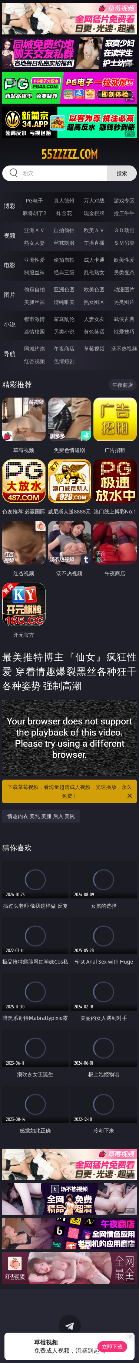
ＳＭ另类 (124, 242)
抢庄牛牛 (124, 213)
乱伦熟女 (94, 272)
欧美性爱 (124, 259)
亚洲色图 (64, 289)
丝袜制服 (64, 242)
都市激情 (34, 318)
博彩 (10, 206)
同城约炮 (34, 348)
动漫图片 (124, 289)
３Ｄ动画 (124, 230)
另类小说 (64, 331)
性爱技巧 (124, 331)
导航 (10, 354)
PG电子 (34, 200)
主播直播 (94, 242)
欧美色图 (94, 289)
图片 (10, 295)
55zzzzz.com (69, 154)
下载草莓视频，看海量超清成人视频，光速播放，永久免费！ (70, 791)
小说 (10, 324)
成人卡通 (94, 259)
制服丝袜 (34, 272)
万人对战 (94, 200)
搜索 (122, 173)
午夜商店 (64, 348)
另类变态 (124, 272)
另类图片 (124, 301)
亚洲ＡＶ (34, 230)
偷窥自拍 (34, 289)
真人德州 (64, 200)
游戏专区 (124, 200)
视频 (10, 235)
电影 (10, 265)
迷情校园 (34, 331)
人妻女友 (94, 318)
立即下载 (112, 1346)
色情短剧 (64, 361)
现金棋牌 (94, 213)
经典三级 (64, 272)
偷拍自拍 (64, 259)
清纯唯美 (64, 301)
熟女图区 (94, 301)
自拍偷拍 (64, 230)
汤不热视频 (124, 348)
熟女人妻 (34, 242)
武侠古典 (124, 318)
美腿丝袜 (34, 301)
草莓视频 (94, 348)
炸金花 (64, 213)
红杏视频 (34, 361)
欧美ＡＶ (94, 230)
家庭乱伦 (64, 318)
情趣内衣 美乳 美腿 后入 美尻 (41, 816)
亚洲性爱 (34, 259)
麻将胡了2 (34, 213)
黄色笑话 (94, 331)
